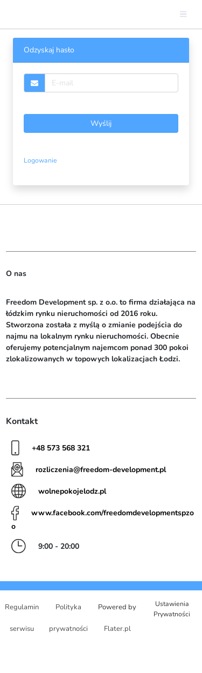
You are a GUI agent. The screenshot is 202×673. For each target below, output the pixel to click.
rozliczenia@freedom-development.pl (101, 470)
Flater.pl (117, 629)
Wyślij (101, 123)
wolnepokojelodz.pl (72, 491)
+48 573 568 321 (61, 448)
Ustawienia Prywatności (172, 609)
